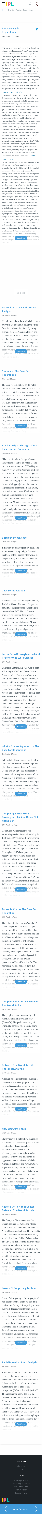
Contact (21, 1469)
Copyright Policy (21, 1480)
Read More (21, 351)
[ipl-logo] (10, 5)
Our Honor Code (21, 1486)
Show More (21, 238)
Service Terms (21, 1493)
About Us (21, 1466)
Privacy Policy (21, 1490)
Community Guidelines (21, 1483)
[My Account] (38, 4)
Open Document (21, 1509)
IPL (3, 10)
